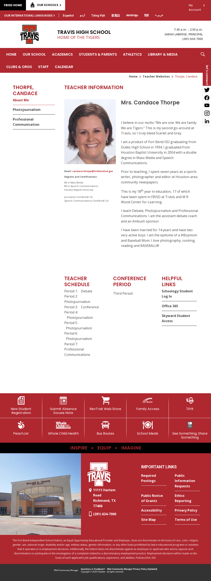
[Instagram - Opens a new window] (207, 113)
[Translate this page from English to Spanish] (68, 15)
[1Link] (190, 403)
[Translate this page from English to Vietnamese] (98, 15)
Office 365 (170, 306)
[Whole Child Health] (63, 428)
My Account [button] (195, 6)
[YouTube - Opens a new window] (207, 105)
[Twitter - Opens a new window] (207, 89)
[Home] (11, 54)
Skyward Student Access (176, 318)
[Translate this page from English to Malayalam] (132, 15)
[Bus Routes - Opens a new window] (106, 428)
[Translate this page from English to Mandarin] (115, 15)
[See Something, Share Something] (190, 430)
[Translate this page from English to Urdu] (82, 15)
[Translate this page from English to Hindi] (146, 15)
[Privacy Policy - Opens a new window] (187, 510)
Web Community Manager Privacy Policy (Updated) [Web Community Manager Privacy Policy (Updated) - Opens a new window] (132, 569)
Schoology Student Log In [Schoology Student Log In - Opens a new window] (177, 294)
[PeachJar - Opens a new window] (21, 428)
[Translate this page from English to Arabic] (159, 15)
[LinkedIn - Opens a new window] (207, 121)
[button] (203, 60)
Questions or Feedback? (93, 569)
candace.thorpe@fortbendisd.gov (92, 171)
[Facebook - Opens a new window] (207, 97)
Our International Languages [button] (28, 15)
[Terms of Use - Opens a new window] (187, 520)
